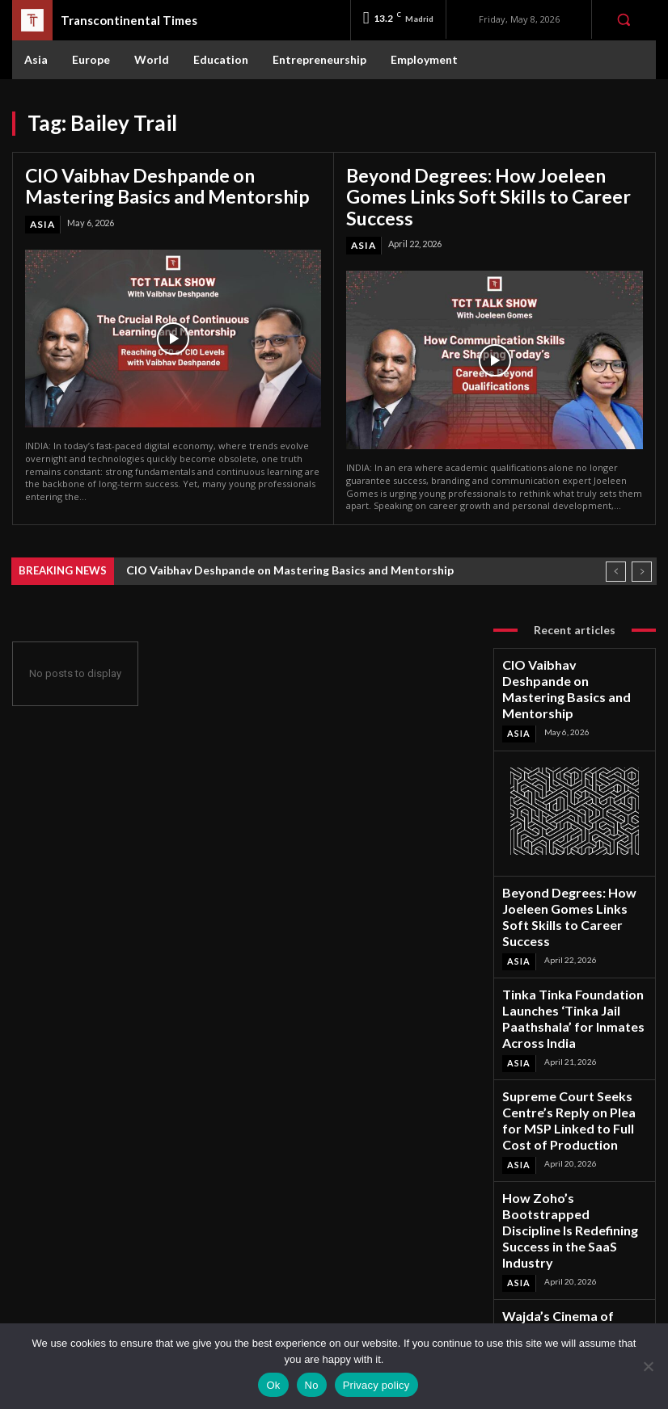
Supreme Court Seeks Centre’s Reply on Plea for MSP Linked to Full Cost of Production (573, 1006)
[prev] (616, 556)
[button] (623, 19)
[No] (648, 1366)
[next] (642, 556)
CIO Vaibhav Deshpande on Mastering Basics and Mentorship (163, 183)
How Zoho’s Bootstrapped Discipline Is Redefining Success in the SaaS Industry (573, 1079)
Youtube (569, 1319)
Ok (273, 1385)
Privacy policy (376, 1385)
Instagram (573, 1277)
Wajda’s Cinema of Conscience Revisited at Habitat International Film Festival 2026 (572, 1152)
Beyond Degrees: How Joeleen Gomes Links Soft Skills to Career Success (484, 183)
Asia (41, 218)
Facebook (572, 1256)
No (312, 1385)
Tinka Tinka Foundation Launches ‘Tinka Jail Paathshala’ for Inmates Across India (572, 933)
